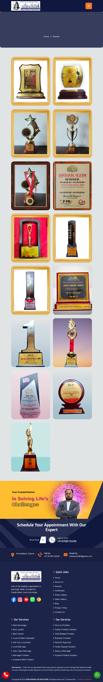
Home (46, 36)
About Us (59, 582)
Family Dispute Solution (65, 647)
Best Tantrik (18, 634)
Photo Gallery (61, 595)
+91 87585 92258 (66, 541)
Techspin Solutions (84, 679)
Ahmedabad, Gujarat (25, 553)
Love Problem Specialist (23, 638)
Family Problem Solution (66, 629)
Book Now (37, 540)
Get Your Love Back (22, 642)
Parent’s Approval (63, 642)
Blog (57, 603)
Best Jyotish (18, 629)
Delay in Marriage (62, 651)
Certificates (60, 590)
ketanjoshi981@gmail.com (80, 556)
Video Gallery (61, 599)
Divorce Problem (62, 625)
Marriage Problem (21, 655)
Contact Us (60, 612)
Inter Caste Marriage (22, 651)
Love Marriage (19, 647)
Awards (58, 586)
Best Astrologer (20, 625)
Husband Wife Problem (23, 659)
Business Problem (63, 638)
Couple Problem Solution (66, 655)
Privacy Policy (61, 608)
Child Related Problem (64, 634)
